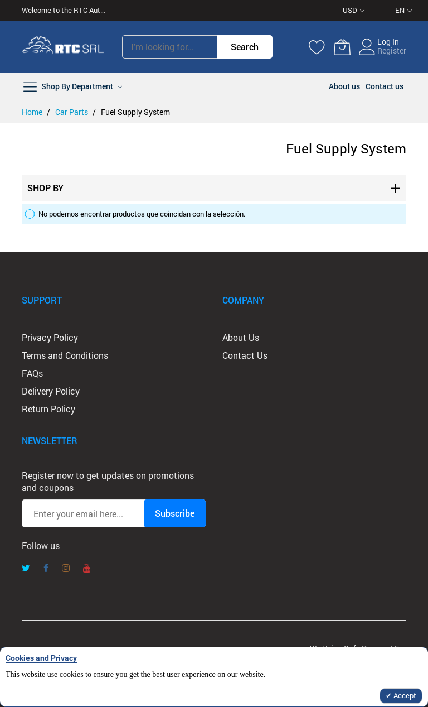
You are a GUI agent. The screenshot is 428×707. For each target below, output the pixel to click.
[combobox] (169, 47)
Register (391, 50)
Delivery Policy (51, 391)
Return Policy (48, 409)
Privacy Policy (50, 337)
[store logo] (63, 46)
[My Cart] (342, 47)
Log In (388, 41)
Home (33, 112)
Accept (404, 695)
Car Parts (72, 112)
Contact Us (245, 355)
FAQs (32, 373)
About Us (240, 337)
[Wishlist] (317, 47)
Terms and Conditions (65, 355)
